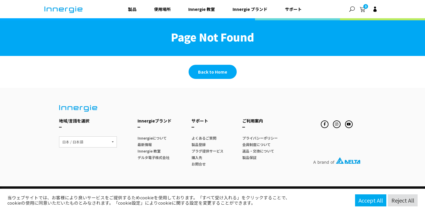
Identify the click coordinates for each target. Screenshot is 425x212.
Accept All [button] (371, 200)
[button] (352, 9)
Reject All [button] (402, 200)
